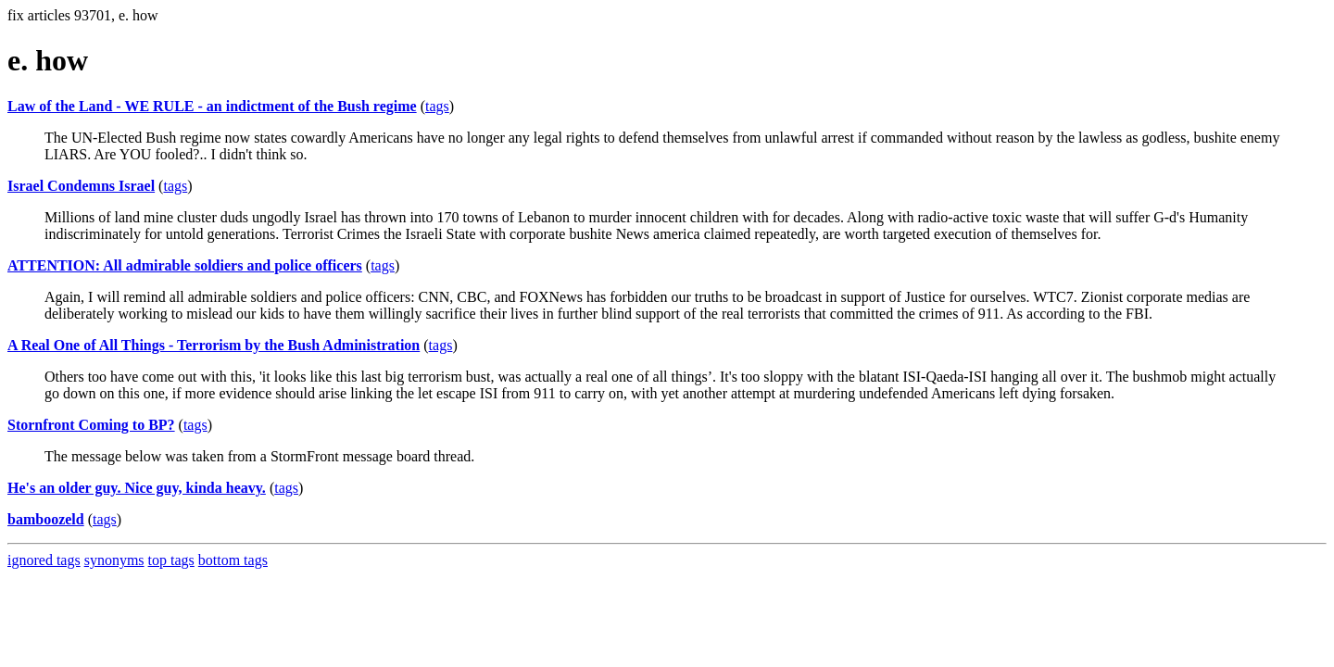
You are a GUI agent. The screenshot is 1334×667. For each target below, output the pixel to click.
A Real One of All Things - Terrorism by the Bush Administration (213, 345)
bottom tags (233, 560)
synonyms (114, 560)
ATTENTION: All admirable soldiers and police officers (184, 265)
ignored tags (44, 560)
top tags (171, 560)
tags (437, 106)
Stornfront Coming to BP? (91, 425)
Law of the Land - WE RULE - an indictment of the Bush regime (212, 106)
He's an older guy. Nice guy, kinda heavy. (136, 488)
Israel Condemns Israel (81, 186)
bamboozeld (45, 519)
